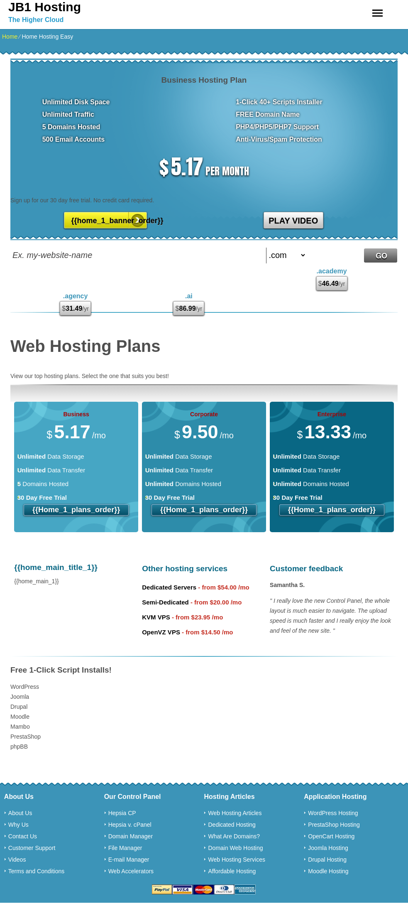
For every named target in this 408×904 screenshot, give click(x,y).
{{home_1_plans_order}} (76, 510)
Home (9, 36)
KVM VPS (156, 617)
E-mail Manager (128, 859)
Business (76, 414)
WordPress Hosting (333, 813)
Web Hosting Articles (234, 813)
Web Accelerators (131, 871)
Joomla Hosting (328, 848)
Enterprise (332, 414)
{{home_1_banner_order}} (109, 220)
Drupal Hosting (327, 859)
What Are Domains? (234, 836)
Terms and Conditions (36, 871)
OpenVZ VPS (161, 632)
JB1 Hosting (44, 7)
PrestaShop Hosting (334, 824)
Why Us (18, 824)
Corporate (204, 414)
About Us (20, 813)
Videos (17, 859)
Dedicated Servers (169, 587)
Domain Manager (130, 836)
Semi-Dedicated (165, 602)
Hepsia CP (122, 813)
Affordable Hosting (232, 871)
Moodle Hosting (328, 871)
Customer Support (32, 848)
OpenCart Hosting (331, 836)
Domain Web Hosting (235, 848)
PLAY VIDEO (293, 220)
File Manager (125, 848)
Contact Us (22, 836)
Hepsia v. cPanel (129, 824)
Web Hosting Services (236, 859)
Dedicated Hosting (231, 824)
